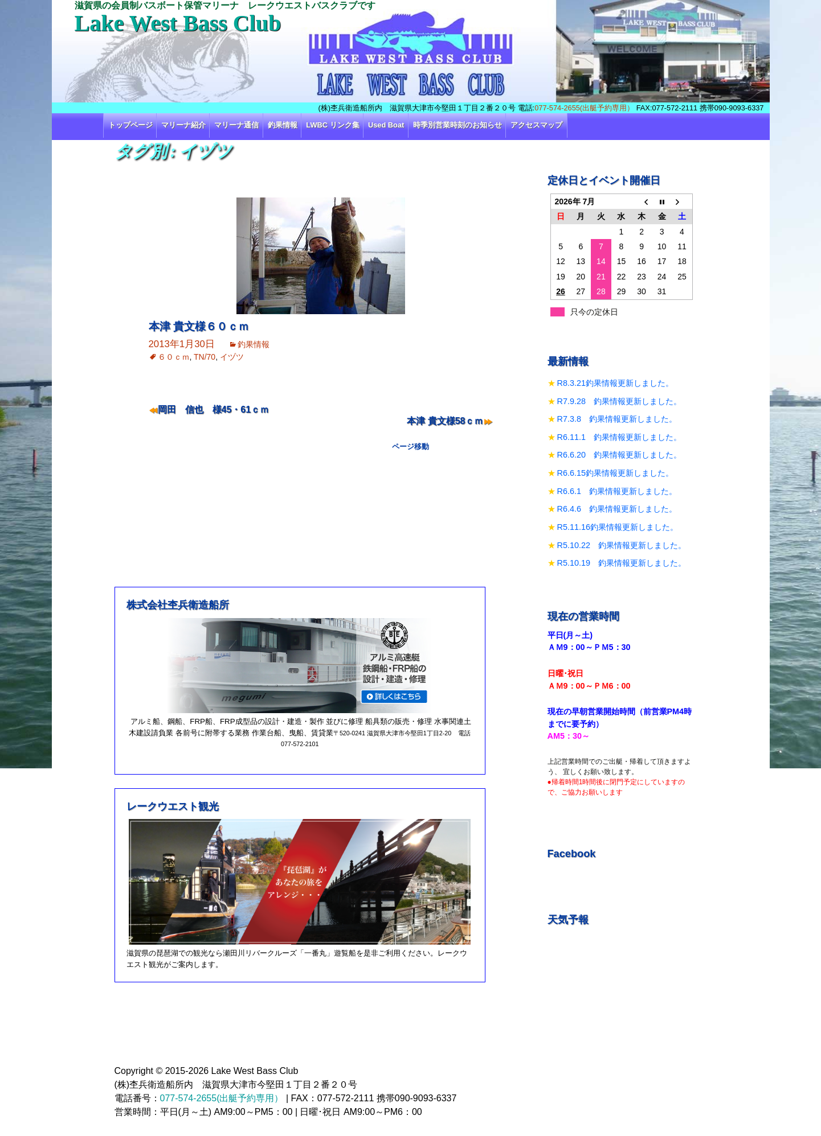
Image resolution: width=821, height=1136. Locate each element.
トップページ (130, 125)
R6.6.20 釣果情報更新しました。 (619, 454)
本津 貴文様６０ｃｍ (199, 326)
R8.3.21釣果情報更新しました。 (615, 383)
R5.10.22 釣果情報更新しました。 (621, 545)
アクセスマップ (536, 125)
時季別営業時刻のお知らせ (457, 125)
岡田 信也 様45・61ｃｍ (213, 409)
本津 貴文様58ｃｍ (445, 421)
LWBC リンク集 (332, 125)
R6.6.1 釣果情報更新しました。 (617, 491)
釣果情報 (282, 125)
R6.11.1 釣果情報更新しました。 (619, 437)
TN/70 (204, 356)
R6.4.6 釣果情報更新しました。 (617, 508)
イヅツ (232, 356)
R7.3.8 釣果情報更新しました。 (617, 418)
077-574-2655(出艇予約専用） (584, 108)
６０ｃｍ (174, 356)
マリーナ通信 (236, 125)
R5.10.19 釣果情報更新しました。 (621, 562)
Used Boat (386, 125)
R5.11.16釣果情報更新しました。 (617, 527)
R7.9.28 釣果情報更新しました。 (619, 401)
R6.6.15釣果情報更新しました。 (615, 473)
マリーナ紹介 (183, 125)
